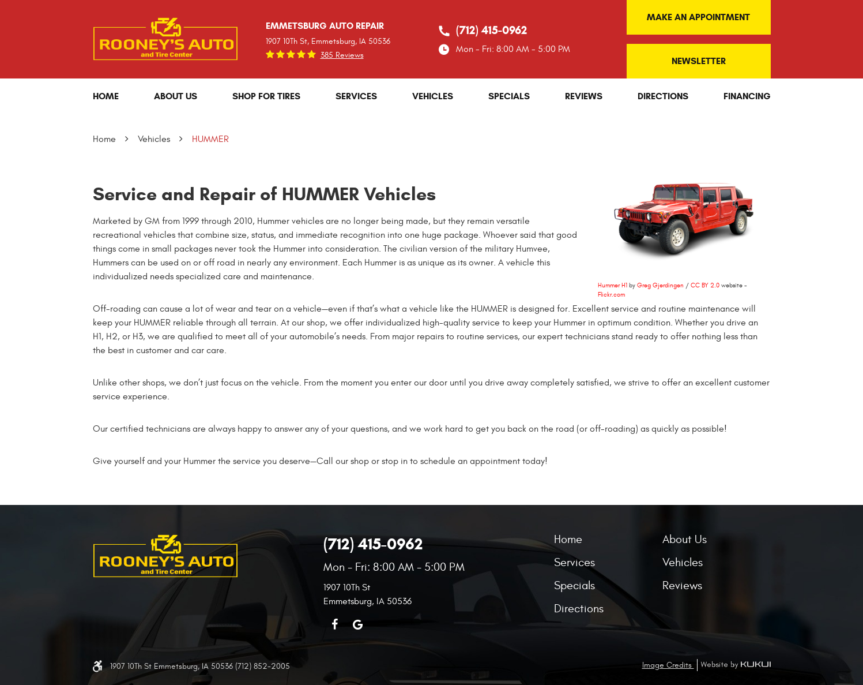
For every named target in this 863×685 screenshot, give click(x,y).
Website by (734, 665)
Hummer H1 (612, 285)
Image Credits (668, 665)
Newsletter (699, 60)
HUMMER (210, 139)
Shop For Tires (266, 96)
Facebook (334, 624)
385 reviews (342, 55)
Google (358, 624)
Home (106, 96)
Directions (663, 96)
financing (747, 96)
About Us (175, 96)
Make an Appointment (698, 17)
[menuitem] (106, 96)
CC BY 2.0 (705, 285)
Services (356, 96)
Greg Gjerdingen (660, 285)
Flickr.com (611, 294)
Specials (509, 96)
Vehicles (432, 96)
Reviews (583, 96)
